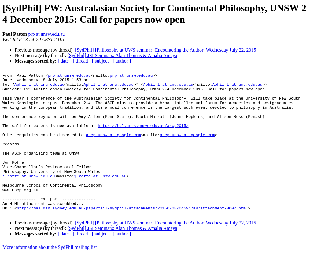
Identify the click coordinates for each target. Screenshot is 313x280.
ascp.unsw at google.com (113, 147)
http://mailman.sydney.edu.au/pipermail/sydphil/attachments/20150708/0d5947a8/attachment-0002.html (132, 235)
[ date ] (65, 61)
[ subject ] (102, 61)
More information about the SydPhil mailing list (49, 274)
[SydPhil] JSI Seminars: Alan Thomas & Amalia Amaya (122, 55)
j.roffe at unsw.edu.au (28, 197)
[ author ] (122, 61)
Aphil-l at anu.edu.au (39, 87)
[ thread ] (82, 61)
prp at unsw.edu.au (46, 34)
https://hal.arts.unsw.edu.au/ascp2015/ (143, 136)
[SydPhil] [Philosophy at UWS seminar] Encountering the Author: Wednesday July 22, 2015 (165, 50)
